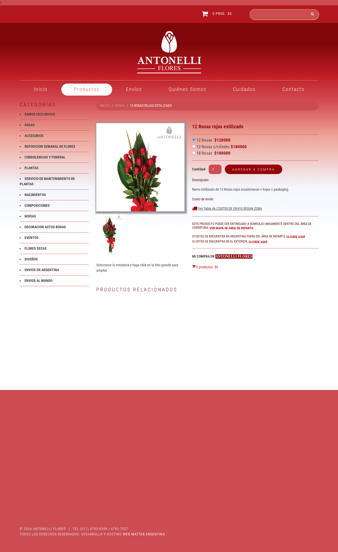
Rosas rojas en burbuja (295, 361)
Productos (86, 89)
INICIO (105, 105)
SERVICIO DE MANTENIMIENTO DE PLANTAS (44, 480)
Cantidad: (199, 169)
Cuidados (244, 89)
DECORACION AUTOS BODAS (45, 227)
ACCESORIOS (34, 136)
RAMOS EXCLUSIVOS (40, 114)
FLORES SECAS (36, 248)
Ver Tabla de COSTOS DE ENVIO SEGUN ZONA (230, 208)
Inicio (41, 89)
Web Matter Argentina (144, 534)
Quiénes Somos (187, 89)
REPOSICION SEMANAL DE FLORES (50, 146)
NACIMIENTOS (35, 195)
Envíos (134, 89)
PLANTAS (32, 168)
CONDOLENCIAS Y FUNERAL (45, 157)
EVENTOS (32, 238)
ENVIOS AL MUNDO (38, 281)
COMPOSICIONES (37, 205)
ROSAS (119, 105)
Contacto (293, 89)
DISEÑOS (31, 259)
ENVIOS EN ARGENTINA (42, 270)
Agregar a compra (253, 169)
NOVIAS (30, 216)
